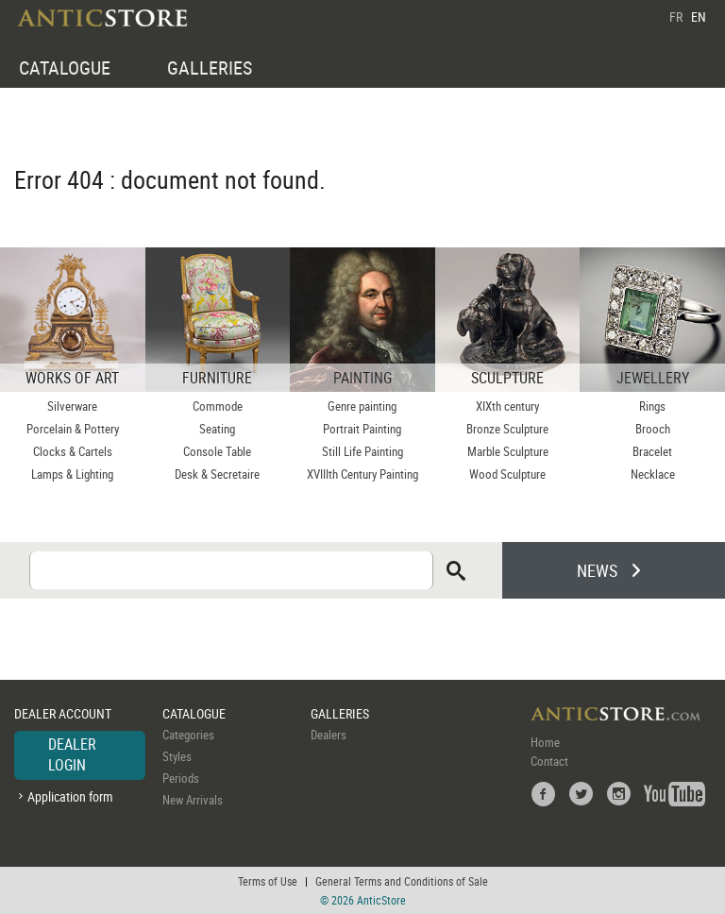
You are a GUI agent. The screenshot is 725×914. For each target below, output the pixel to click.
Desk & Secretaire (217, 473)
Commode (218, 406)
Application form (70, 796)
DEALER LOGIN (72, 754)
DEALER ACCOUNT (62, 713)
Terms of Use (267, 881)
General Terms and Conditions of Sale (401, 881)
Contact (549, 761)
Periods (180, 778)
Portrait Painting (362, 428)
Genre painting (362, 406)
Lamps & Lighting (72, 473)
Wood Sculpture (507, 473)
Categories (188, 734)
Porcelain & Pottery (72, 428)
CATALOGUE (64, 67)
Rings (652, 406)
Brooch (652, 428)
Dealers (328, 734)
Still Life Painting (362, 451)
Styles (177, 756)
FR (676, 16)
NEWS (597, 570)
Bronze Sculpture (507, 428)
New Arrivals (192, 799)
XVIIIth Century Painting (362, 473)
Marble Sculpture (507, 451)
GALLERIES (209, 67)
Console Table (217, 451)
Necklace (653, 473)
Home (545, 742)
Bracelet (652, 451)
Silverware (72, 406)
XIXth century (507, 406)
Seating (217, 428)
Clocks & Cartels (72, 451)
